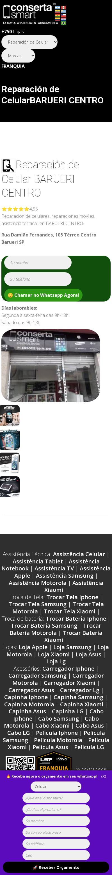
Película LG (89, 747)
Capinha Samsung (78, 697)
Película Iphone (57, 733)
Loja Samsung (72, 647)
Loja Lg (56, 661)
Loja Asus (88, 654)
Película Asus (50, 747)
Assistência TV (54, 568)
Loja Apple (33, 647)
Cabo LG (18, 733)
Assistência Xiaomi (73, 586)
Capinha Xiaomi (81, 704)
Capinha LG (68, 711)
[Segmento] (29, 42)
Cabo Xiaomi (52, 725)
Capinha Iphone (26, 697)
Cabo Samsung (58, 718)
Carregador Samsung (37, 675)
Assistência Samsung (64, 575)
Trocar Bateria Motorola (55, 629)
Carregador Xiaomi (69, 683)
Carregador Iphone (68, 668)
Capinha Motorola (29, 704)
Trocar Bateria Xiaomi (73, 636)
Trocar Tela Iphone (72, 597)
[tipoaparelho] (56, 786)
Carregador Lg (79, 690)
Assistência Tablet (38, 561)
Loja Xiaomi (54, 654)
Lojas (12, 31)
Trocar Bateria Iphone (76, 618)
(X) (103, 776)
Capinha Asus (27, 711)
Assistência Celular (79, 554)
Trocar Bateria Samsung (44, 625)
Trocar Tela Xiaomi (69, 611)
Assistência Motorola (38, 583)
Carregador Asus (31, 690)
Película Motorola (58, 740)
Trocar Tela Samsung (37, 604)
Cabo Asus (90, 725)
